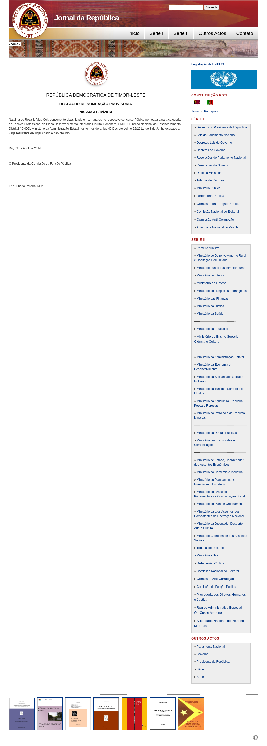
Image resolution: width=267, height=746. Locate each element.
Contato (244, 33)
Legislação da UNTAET (208, 64)
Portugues (211, 111)
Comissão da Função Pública (218, 204)
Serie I (156, 33)
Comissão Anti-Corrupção (215, 219)
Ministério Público (208, 188)
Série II (201, 677)
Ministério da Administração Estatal (220, 357)
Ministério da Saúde (210, 313)
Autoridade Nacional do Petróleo (218, 227)
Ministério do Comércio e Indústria (220, 472)
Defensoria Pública (210, 196)
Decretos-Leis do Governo (214, 142)
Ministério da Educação (212, 329)
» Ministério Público (207, 555)
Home (14, 44)
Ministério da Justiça (210, 306)
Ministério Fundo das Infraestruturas (221, 268)
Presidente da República (213, 661)
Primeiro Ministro (208, 248)
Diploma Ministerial (209, 173)
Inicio (134, 33)
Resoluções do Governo (213, 165)
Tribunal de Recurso (210, 180)
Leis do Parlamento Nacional (216, 135)
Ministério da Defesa (212, 283)
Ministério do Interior (210, 275)
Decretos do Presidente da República (222, 127)
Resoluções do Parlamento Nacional (221, 157)
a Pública (217, 563)
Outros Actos (212, 33)
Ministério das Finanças (212, 298)
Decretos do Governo (210, 150)
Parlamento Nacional (211, 646)
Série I (201, 669)
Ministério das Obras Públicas (217, 433)
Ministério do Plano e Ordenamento (220, 504)
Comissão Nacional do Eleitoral (218, 212)
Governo (202, 654)
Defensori (204, 563)
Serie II (181, 33)
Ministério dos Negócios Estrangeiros (222, 291)
